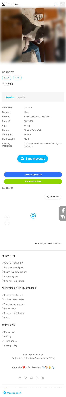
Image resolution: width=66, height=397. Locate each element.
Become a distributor (14, 313)
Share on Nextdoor (33, 181)
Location (21, 97)
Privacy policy (10, 345)
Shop (6, 317)
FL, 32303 (8, 84)
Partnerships (10, 308)
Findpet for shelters (13, 295)
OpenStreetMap (47, 243)
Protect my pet (11, 276)
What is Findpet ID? (13, 263)
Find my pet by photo (14, 281)
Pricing (7, 336)
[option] (33, 35)
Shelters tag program (14, 304)
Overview (9, 97)
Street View (54, 197)
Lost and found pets (13, 267)
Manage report (12, 393)
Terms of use (10, 341)
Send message (32, 158)
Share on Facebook (33, 175)
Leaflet (37, 243)
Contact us (9, 332)
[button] (31, 213)
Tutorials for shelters (14, 299)
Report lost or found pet (15, 272)
